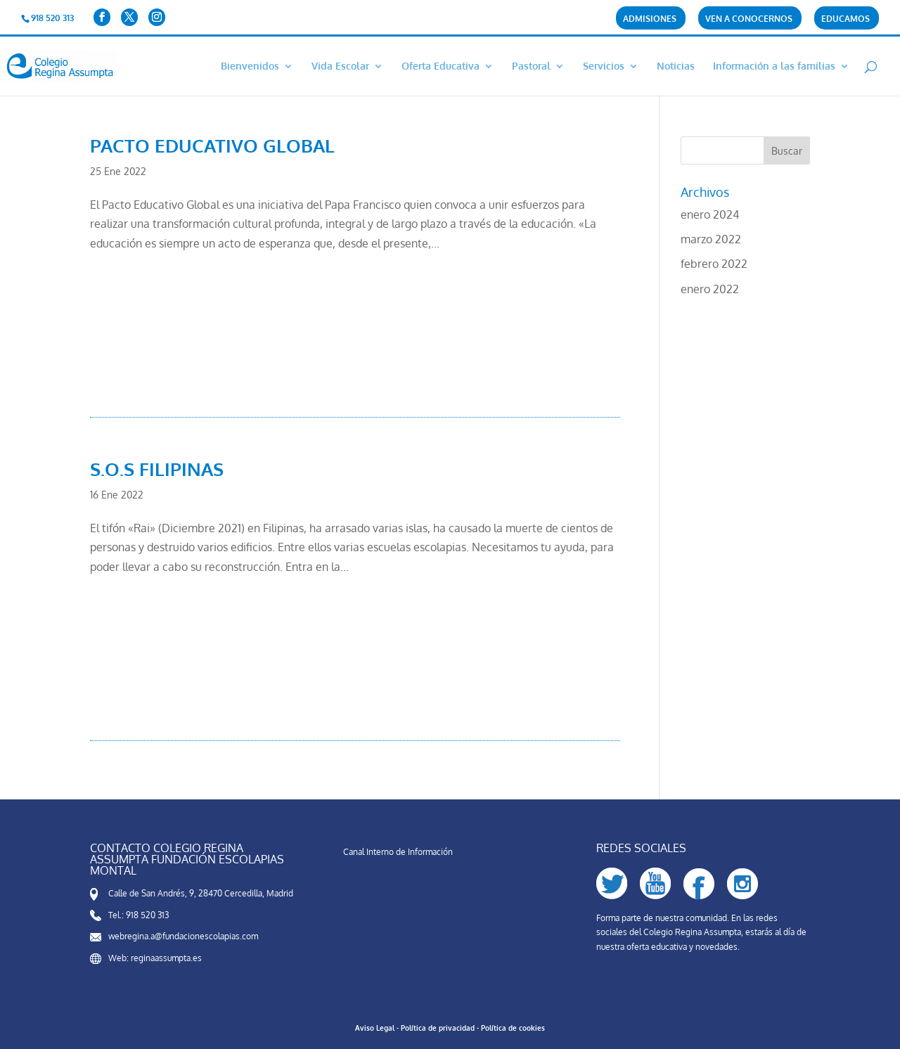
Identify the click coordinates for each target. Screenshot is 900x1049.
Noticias (676, 66)
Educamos (845, 19)
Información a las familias (774, 66)
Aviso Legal (374, 1028)
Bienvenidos (250, 66)
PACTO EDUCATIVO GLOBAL (212, 145)
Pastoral (531, 66)
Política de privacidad (438, 1028)
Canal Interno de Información (398, 852)
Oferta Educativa (440, 66)
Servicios (603, 66)
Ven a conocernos (748, 19)
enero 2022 (710, 289)
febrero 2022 (714, 264)
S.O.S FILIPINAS (157, 468)
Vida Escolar (340, 66)
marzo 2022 (711, 239)
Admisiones (649, 19)
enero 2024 (710, 214)
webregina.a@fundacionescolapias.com (183, 936)
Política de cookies (513, 1028)
